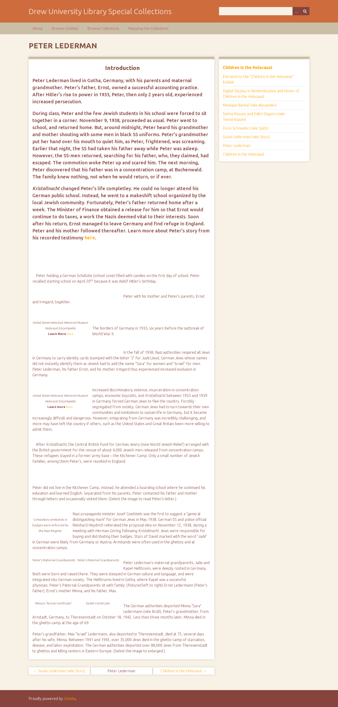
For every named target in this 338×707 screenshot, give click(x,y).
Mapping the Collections (148, 28)
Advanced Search (296, 11)
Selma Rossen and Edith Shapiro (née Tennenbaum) (254, 117)
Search (305, 11)
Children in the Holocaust (248, 67)
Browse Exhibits (65, 28)
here (89, 237)
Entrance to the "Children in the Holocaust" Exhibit (258, 79)
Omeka (70, 698)
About (38, 28)
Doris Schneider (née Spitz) (245, 128)
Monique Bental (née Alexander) (250, 105)
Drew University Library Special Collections (100, 11)
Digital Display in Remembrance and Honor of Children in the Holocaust (261, 94)
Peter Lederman (236, 145)
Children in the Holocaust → (184, 671)
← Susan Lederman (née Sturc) (59, 671)
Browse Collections (103, 28)
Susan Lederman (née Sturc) (246, 137)
